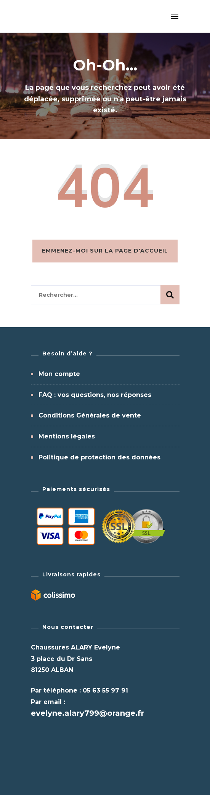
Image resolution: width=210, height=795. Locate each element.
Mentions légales (66, 436)
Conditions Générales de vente (89, 415)
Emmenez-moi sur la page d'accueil (105, 250)
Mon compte (59, 374)
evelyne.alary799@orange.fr (87, 713)
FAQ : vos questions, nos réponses (94, 394)
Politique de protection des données (99, 457)
